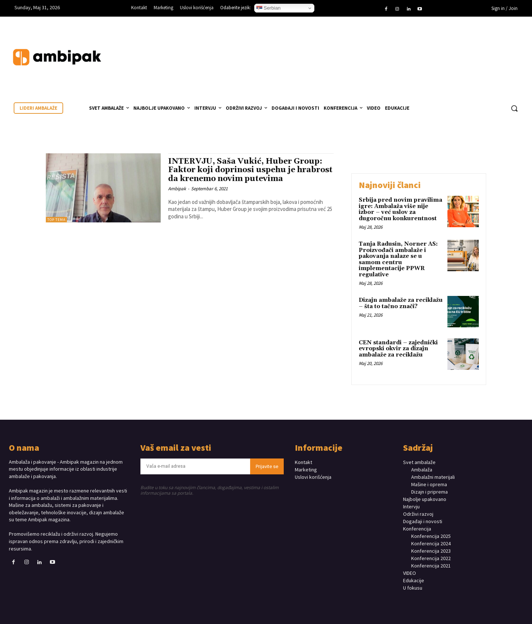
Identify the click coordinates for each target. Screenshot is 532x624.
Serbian (268, 8)
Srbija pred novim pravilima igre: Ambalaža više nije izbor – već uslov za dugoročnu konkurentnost (400, 209)
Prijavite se (267, 466)
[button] (514, 108)
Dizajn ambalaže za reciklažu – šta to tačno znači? (401, 303)
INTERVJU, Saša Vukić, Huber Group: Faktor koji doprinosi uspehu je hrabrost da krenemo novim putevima (250, 170)
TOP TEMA (56, 219)
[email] (195, 466)
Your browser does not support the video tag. (467, 50)
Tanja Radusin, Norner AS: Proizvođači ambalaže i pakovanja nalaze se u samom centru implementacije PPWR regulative (398, 259)
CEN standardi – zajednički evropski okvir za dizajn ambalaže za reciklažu (398, 348)
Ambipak (177, 188)
